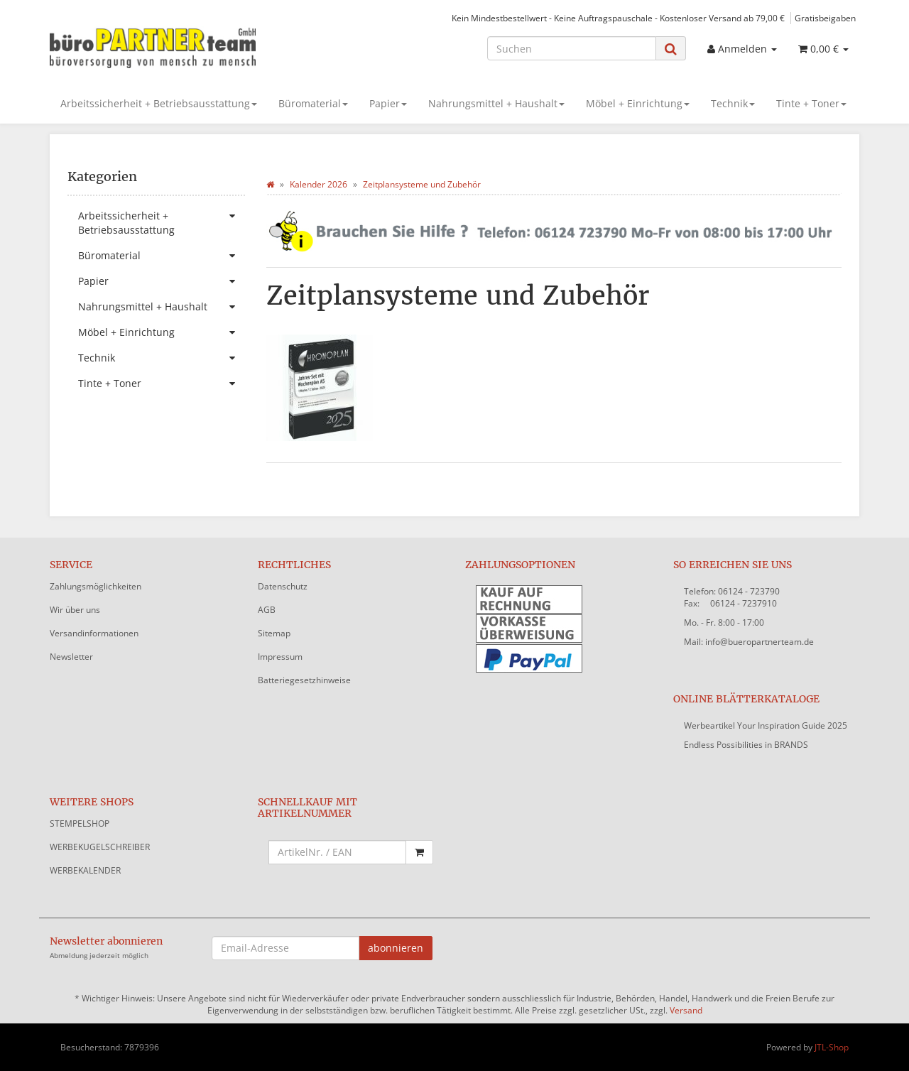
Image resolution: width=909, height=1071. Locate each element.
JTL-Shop (832, 1047)
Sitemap (274, 633)
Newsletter (71, 657)
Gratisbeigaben (825, 17)
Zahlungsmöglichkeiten (95, 586)
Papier (388, 103)
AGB (267, 610)
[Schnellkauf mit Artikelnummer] (337, 852)
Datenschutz (282, 586)
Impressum (280, 657)
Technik (733, 103)
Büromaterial (313, 103)
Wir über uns (75, 610)
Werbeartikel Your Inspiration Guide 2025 (765, 725)
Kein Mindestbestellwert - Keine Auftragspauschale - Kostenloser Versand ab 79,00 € (618, 17)
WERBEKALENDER (85, 870)
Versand (686, 1010)
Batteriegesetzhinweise (304, 680)
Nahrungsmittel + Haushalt (496, 103)
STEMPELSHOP (79, 823)
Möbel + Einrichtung (638, 103)
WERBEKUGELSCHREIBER (100, 847)
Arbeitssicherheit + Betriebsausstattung (158, 103)
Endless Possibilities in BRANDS (746, 745)
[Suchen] (571, 48)
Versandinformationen (94, 633)
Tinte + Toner (811, 103)
